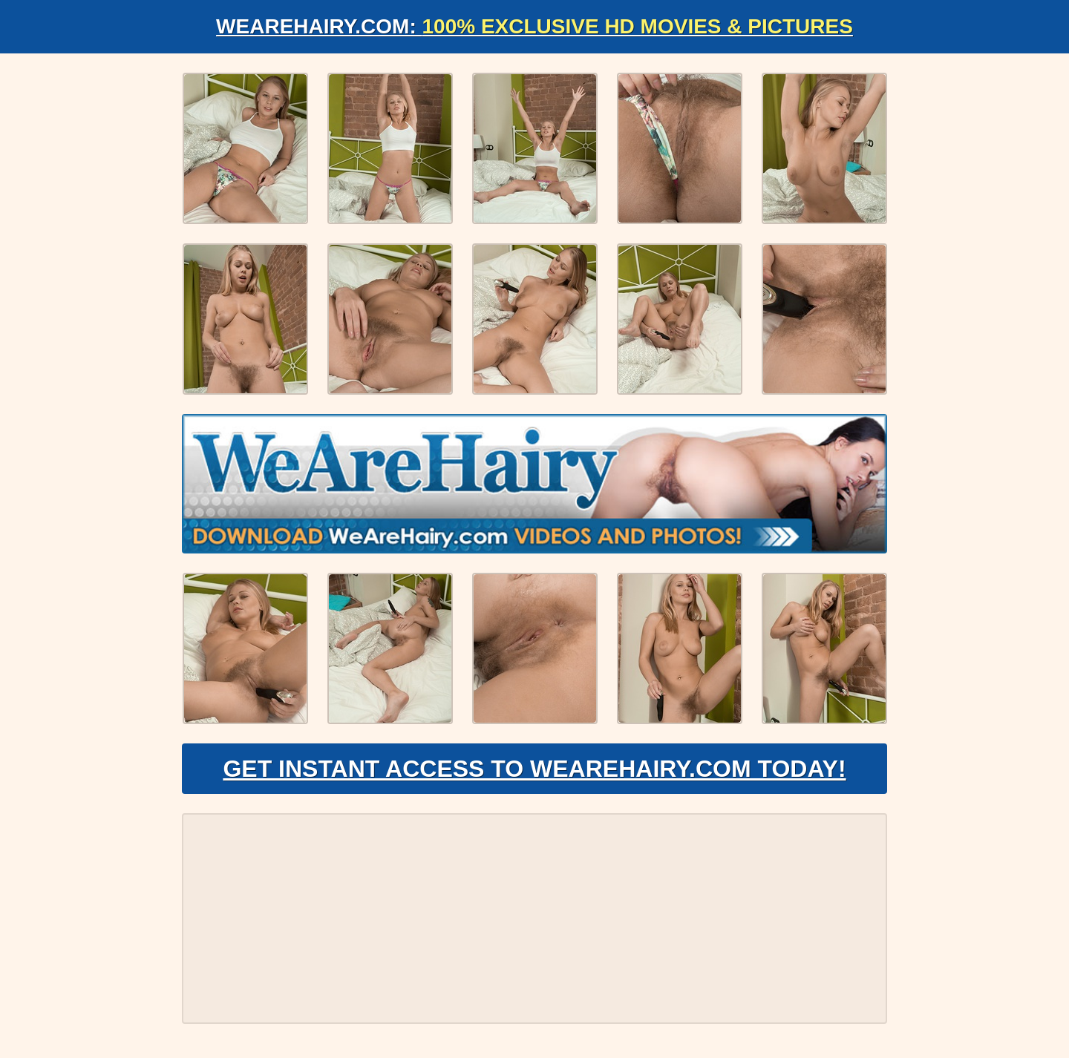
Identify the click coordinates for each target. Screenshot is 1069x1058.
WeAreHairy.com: (534, 26)
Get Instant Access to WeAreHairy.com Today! (534, 768)
